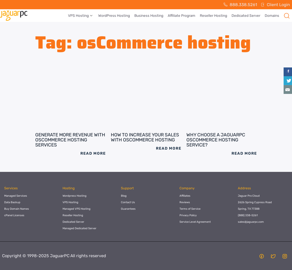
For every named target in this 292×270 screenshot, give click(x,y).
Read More (93, 153)
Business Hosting (150, 15)
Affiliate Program (182, 15)
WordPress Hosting (115, 15)
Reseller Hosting (214, 15)
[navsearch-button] (287, 15)
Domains (272, 15)
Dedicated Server (246, 15)
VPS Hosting (82, 15)
